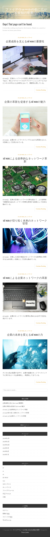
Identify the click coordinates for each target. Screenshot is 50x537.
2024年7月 (6, 455)
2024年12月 (6, 438)
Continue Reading (41, 90)
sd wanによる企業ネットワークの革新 (25, 278)
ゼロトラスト (7, 484)
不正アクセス (7, 494)
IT (18, 37)
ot (3, 471)
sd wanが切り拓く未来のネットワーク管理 (25, 221)
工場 (4, 497)
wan (4, 481)
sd (3, 474)
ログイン (5, 510)
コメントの (7, 517)
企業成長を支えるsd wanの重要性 (25, 41)
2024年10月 (6, 445)
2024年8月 (6, 451)
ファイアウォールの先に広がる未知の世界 (26, 530)
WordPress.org (7, 520)
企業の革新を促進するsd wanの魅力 (25, 101)
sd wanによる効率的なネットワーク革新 (25, 159)
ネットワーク (28, 37)
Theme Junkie (25, 532)
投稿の (6, 514)
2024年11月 (6, 442)
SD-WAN (22, 37)
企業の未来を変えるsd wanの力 (25, 334)
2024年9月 (6, 448)
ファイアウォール (8, 491)
